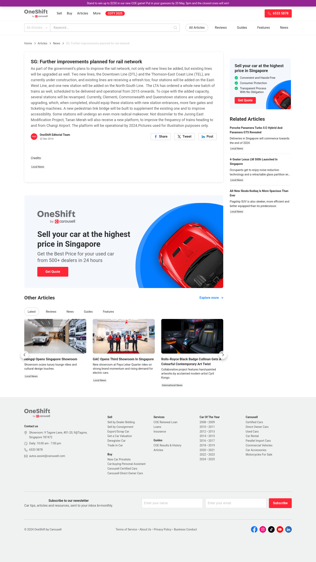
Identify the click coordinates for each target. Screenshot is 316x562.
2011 (211, 426)
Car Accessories (256, 450)
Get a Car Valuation (119, 436)
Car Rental (252, 436)
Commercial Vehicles (259, 445)
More (97, 13)
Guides (242, 28)
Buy (69, 13)
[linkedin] (207, 136)
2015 (211, 436)
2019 (211, 445)
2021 (211, 450)
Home (28, 43)
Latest (32, 311)
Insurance (160, 431)
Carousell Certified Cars (122, 468)
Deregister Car (116, 440)
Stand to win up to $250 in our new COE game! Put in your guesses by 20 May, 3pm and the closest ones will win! (158, 3)
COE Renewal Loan (165, 422)
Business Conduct (185, 529)
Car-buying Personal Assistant (126, 464)
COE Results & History (167, 445)
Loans (157, 426)
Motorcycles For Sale (259, 454)
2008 (203, 422)
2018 (203, 445)
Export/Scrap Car (118, 431)
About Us (145, 529)
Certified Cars (254, 422)
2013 (211, 431)
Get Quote (52, 272)
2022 (203, 454)
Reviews (221, 28)
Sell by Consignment (120, 426)
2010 (203, 426)
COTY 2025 (115, 13)
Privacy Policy (162, 529)
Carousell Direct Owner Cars (125, 473)
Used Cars (252, 431)
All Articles (38, 28)
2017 (211, 440)
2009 (211, 422)
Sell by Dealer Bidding (121, 422)
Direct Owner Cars (257, 426)
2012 (203, 431)
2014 (203, 436)
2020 (203, 450)
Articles (82, 13)
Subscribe (280, 503)
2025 (211, 459)
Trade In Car (115, 445)
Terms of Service (126, 529)
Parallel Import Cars (258, 440)
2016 (203, 440)
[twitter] (184, 136)
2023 (211, 454)
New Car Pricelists (119, 459)
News (284, 28)
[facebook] (161, 136)
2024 (203, 459)
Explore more (211, 298)
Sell (59, 13)
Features (263, 28)
